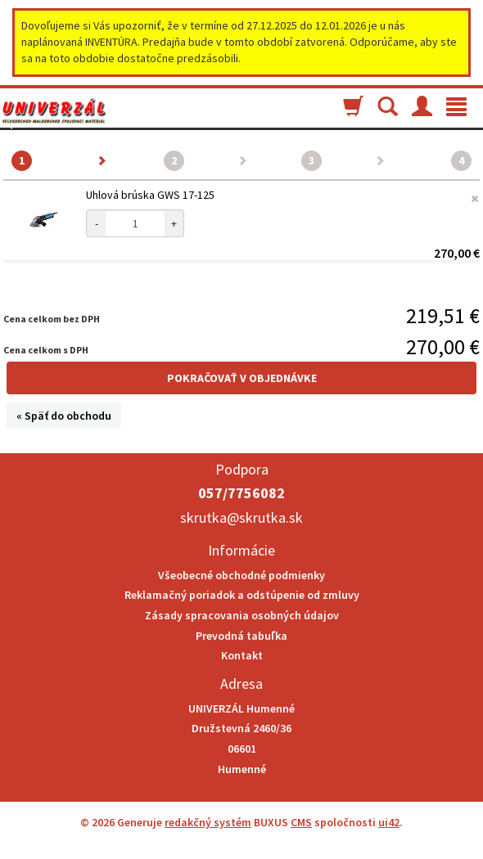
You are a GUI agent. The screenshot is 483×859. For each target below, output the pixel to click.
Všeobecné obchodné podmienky (241, 575)
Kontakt (242, 655)
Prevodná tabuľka (241, 635)
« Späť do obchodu (63, 415)
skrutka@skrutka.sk (241, 517)
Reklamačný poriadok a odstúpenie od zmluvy (241, 594)
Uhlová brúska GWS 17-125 (150, 194)
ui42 (388, 822)
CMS (301, 822)
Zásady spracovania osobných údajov (242, 615)
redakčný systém (208, 822)
